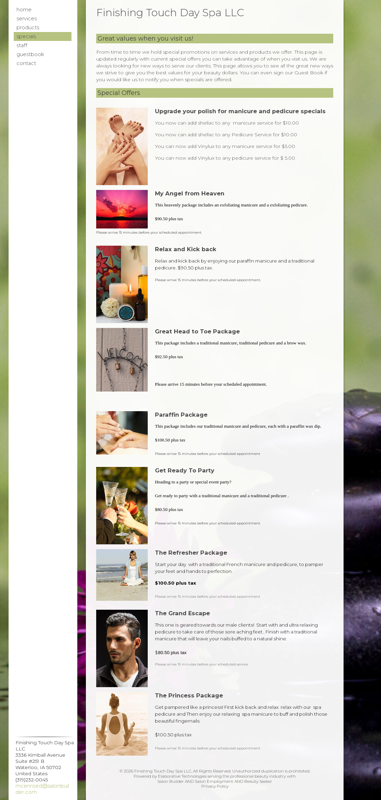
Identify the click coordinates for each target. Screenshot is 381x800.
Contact (26, 63)
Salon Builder (170, 781)
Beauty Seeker (258, 781)
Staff (21, 45)
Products (27, 27)
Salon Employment (214, 781)
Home (24, 10)
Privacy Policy (214, 786)
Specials (26, 36)
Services (26, 18)
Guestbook (30, 54)
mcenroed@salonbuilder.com (42, 789)
